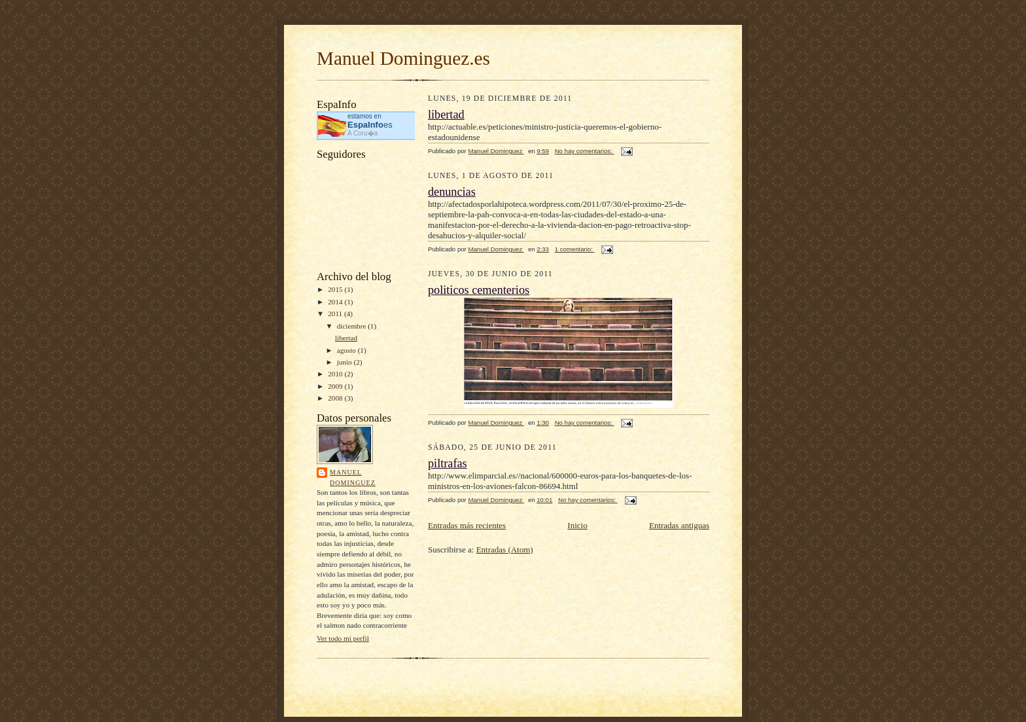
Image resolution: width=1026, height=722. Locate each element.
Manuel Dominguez (353, 477)
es (370, 125)
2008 (336, 398)
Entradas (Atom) (504, 549)
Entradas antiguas (679, 525)
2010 (336, 374)
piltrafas (447, 463)
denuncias (452, 191)
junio (345, 362)
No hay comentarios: (584, 150)
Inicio (577, 525)
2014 (336, 302)
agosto (347, 350)
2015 (336, 289)
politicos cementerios (478, 290)
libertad (346, 338)
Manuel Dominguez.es (403, 58)
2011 (336, 313)
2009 (336, 386)
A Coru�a (362, 133)
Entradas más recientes (467, 525)
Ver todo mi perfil (343, 638)
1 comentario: (575, 249)
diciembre (352, 326)
